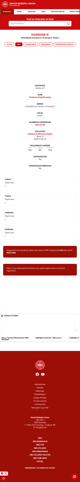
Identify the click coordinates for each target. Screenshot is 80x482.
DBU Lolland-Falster (40, 455)
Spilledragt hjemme (40, 146)
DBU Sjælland (40, 458)
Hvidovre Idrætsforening (40, 97)
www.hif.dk (40, 125)
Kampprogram (30, 44)
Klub (40, 95)
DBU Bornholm (40, 441)
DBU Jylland (40, 448)
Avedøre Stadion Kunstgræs (40, 134)
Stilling (9, 44)
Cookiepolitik (40, 404)
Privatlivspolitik (40, 401)
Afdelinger (40, 391)
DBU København (40, 452)
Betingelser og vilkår (40, 408)
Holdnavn (40, 86)
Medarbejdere (40, 394)
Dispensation (40, 157)
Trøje (30, 148)
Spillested (40, 131)
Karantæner (45, 44)
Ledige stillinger (40, 398)
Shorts (40, 148)
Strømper (50, 148)
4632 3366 (11, 253)
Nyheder (40, 388)
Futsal (40, 462)
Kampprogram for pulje (64, 44)
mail (61, 250)
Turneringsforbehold (40, 166)
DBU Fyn (40, 445)
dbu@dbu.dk (41, 428)
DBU (40, 438)
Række (40, 104)
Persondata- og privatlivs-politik (40, 468)
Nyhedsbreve (40, 384)
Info (19, 44)
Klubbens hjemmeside (40, 122)
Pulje (40, 113)
